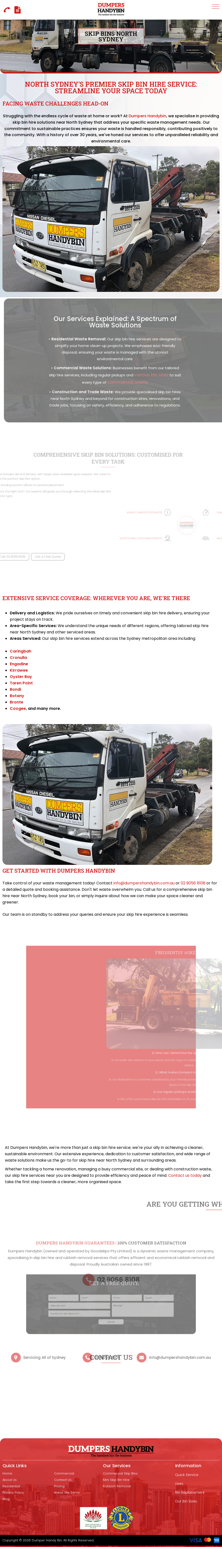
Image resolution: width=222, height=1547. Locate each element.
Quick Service (186, 1474)
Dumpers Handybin (144, 120)
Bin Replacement (190, 1492)
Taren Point (21, 683)
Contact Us (63, 1480)
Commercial (64, 1473)
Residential (11, 1486)
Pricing (59, 1486)
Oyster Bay (21, 676)
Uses (179, 1483)
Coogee (18, 708)
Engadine (19, 664)
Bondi (15, 689)
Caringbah (20, 651)
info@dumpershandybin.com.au (144, 883)
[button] (215, 6)
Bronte (16, 702)
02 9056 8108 (193, 883)
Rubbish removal (117, 1486)
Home (7, 1473)
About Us (9, 1480)
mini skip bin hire (116, 1480)
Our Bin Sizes (186, 1501)
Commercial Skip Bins (120, 1473)
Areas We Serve (67, 1492)
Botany (17, 696)
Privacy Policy (13, 1492)
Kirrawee (19, 670)
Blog (6, 1499)
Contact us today (185, 1175)
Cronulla (18, 657)
